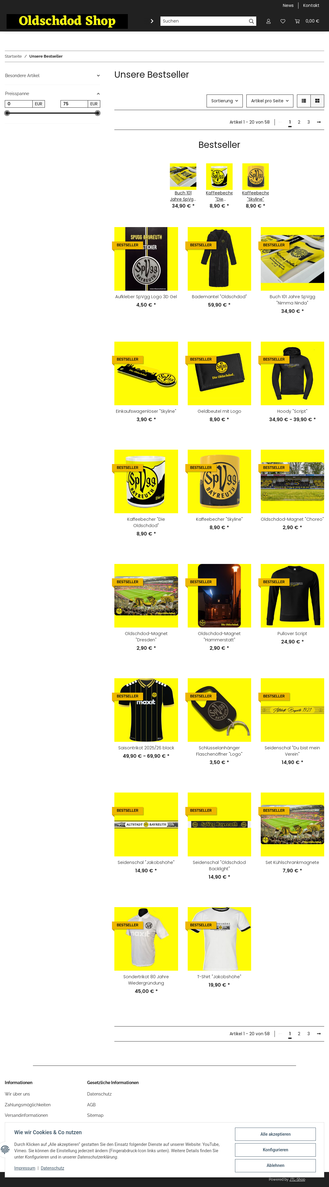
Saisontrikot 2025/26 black (146, 748)
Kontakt (311, 5)
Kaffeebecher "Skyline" (219, 519)
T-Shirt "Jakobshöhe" (219, 977)
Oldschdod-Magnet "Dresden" (146, 637)
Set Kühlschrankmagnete (292, 862)
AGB (91, 1104)
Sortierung (222, 101)
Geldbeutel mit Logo (219, 411)
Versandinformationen (26, 1115)
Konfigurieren (275, 1150)
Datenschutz (53, 1168)
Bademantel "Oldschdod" (219, 297)
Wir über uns (17, 1094)
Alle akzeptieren (275, 1134)
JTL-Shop (297, 1179)
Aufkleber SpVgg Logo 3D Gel (146, 297)
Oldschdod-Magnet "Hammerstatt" (219, 637)
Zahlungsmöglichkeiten (28, 1104)
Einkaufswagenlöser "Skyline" (146, 411)
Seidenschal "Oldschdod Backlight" (219, 865)
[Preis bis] (74, 104)
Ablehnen (275, 1165)
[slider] (7, 113)
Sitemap (95, 1115)
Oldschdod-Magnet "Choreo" (292, 519)
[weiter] (318, 122)
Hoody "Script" (292, 411)
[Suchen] (203, 21)
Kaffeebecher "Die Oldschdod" (146, 522)
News (288, 5)
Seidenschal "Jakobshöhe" (146, 862)
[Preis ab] (19, 104)
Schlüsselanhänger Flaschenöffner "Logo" (219, 751)
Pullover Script (292, 634)
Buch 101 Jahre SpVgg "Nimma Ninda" (292, 300)
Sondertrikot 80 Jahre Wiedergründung (146, 980)
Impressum (25, 1168)
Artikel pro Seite (267, 101)
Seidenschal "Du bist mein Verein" (292, 751)
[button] (268, 21)
